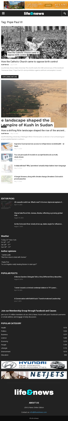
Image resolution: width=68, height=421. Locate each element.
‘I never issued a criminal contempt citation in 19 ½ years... (36, 288)
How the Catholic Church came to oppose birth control (29, 61)
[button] (65, 13)
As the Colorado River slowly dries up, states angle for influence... (38, 224)
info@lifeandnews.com (38, 412)
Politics (3, 331)
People (3, 345)
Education (4, 355)
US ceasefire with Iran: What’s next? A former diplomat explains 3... (38, 202)
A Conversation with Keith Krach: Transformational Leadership (37, 299)
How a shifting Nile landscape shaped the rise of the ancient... (33, 130)
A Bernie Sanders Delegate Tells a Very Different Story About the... (38, 277)
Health (3, 328)
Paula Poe (5, 262)
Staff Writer (5, 64)
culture (4, 126)
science (4, 338)
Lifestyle (4, 348)
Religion (4, 58)
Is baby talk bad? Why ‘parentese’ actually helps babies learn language (40, 166)
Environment (5, 351)
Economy (4, 341)
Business (4, 334)
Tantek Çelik (6, 255)
